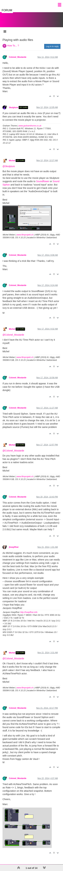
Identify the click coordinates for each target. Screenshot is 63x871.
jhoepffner (14, 547)
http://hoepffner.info (28, 612)
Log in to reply (52, 46)
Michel (12, 160)
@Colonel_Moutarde (13, 334)
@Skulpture (9, 166)
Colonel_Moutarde (17, 57)
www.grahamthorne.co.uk (30, 126)
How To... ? (13, 45)
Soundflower (42, 181)
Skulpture (13, 107)
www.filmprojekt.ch (25, 235)
